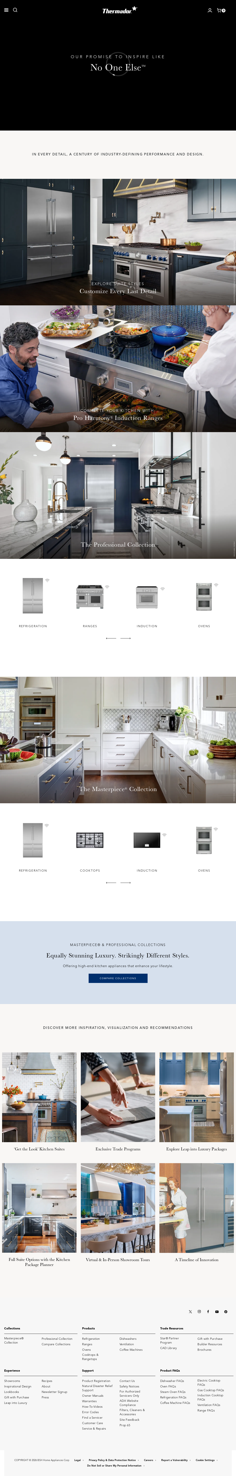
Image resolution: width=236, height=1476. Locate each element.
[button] (6, 10)
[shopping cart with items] (221, 10)
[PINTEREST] (226, 1311)
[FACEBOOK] (208, 1311)
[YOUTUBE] (217, 1311)
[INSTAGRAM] (199, 1311)
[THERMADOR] (120, 8)
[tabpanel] (32, 602)
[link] (15, 9)
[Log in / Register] (209, 10)
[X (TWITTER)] (190, 1311)
